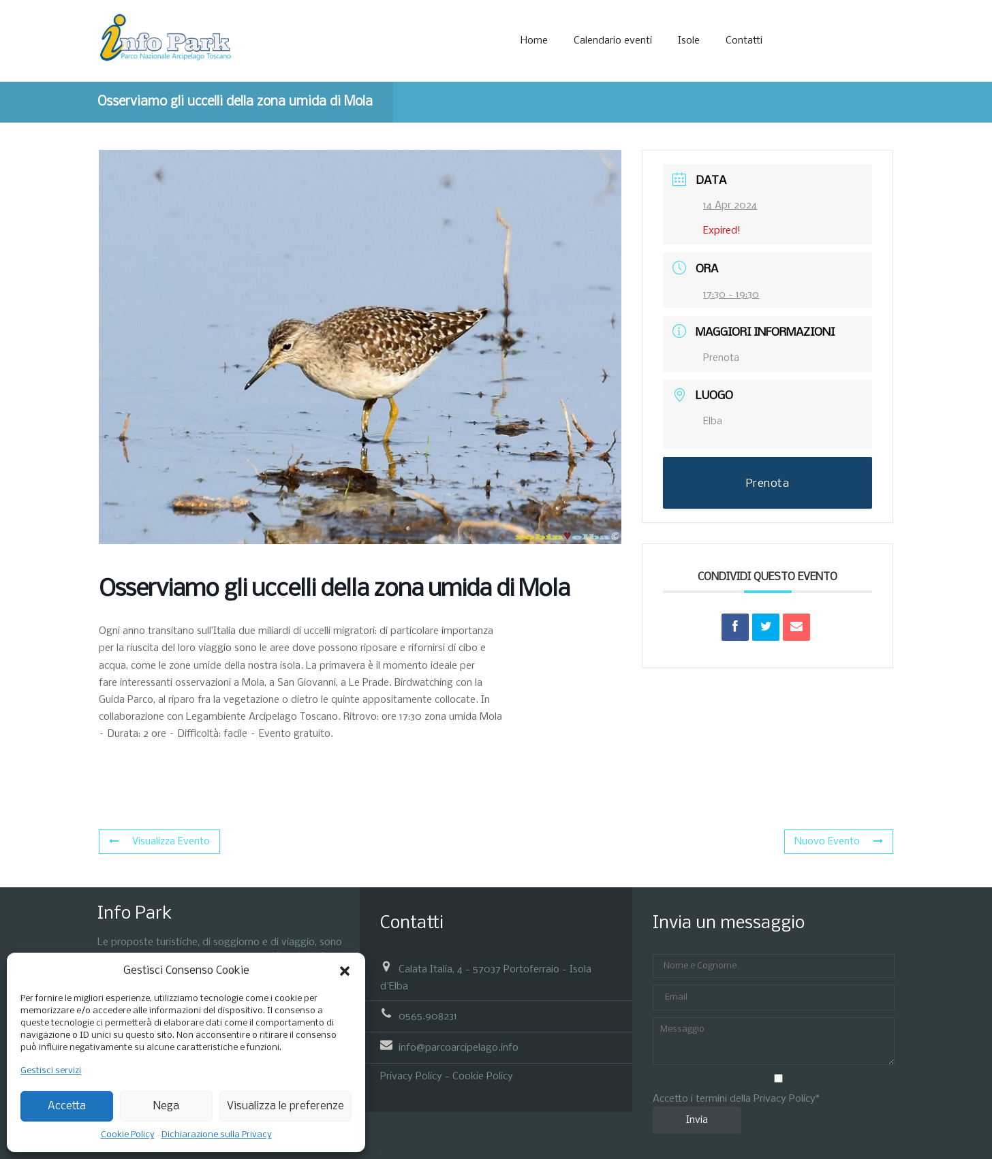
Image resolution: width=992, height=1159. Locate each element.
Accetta (67, 1106)
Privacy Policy (411, 1076)
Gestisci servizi (50, 1070)
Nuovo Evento (838, 841)
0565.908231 (428, 1016)
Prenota (721, 358)
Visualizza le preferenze (285, 1106)
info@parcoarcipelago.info (458, 1048)
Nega (166, 1106)
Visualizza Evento (159, 841)
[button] (345, 971)
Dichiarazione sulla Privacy (216, 1134)
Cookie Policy (128, 1134)
